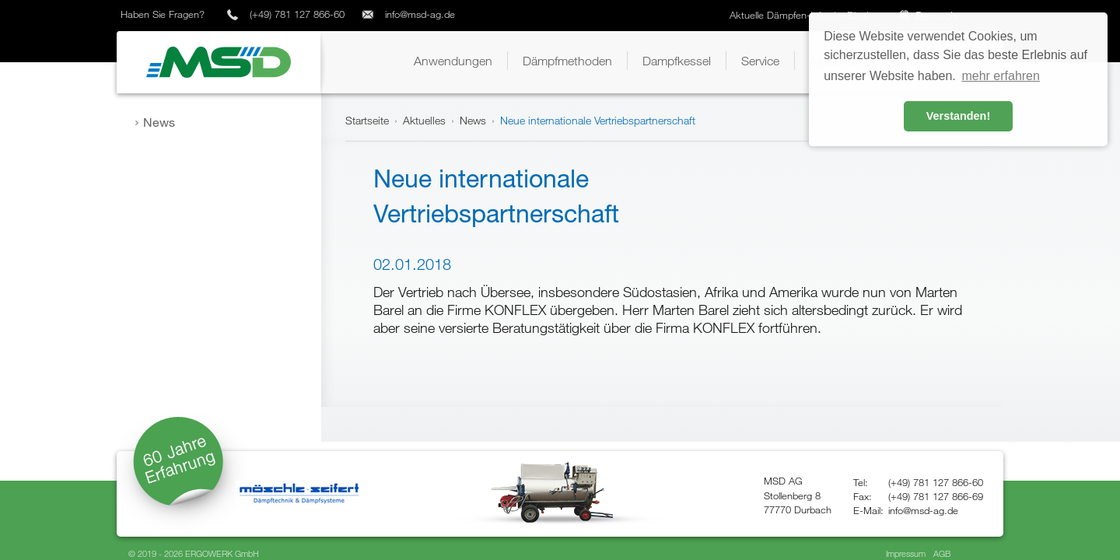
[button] (453, 60)
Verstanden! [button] (958, 116)
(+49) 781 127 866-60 (297, 14)
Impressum (906, 553)
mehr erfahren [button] (1000, 75)
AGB (941, 553)
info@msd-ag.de (420, 14)
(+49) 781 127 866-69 (935, 496)
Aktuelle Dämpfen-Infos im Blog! (801, 15)
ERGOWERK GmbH (222, 553)
